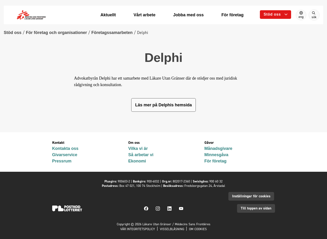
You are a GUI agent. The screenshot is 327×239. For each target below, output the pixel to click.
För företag (215, 161)
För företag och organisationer (56, 32)
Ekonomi (137, 161)
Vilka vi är (138, 148)
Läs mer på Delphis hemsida (163, 105)
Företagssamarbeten (112, 32)
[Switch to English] (301, 15)
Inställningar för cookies (251, 196)
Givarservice (64, 154)
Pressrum (62, 161)
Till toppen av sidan (256, 208)
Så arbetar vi (140, 154)
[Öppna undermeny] (275, 14)
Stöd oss (12, 32)
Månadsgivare (218, 148)
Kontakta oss (65, 148)
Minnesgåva (216, 154)
